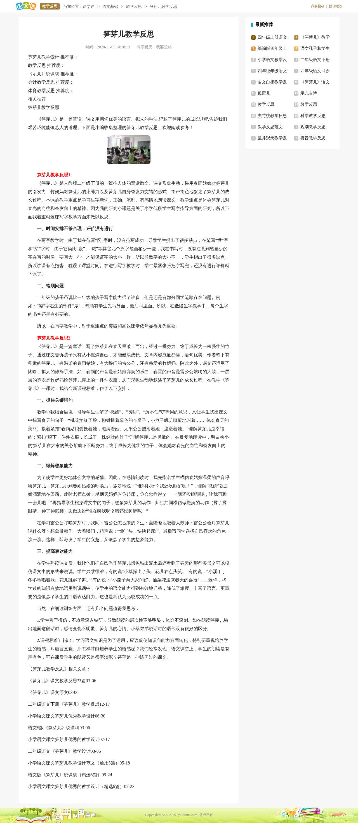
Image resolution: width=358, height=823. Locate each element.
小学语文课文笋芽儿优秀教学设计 (61, 716)
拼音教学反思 (313, 138)
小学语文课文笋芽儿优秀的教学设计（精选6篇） (76, 786)
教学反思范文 (270, 127)
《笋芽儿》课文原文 (48, 692)
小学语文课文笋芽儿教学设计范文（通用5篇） (74, 763)
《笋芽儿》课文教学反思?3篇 (57, 680)
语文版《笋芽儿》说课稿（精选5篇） (65, 774)
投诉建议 (335, 6)
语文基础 (110, 6)
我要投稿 (317, 6)
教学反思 (50, 6)
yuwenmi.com (187, 815)
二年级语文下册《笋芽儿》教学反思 (64, 704)
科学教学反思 (313, 115)
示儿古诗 (308, 93)
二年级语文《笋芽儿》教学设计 (59, 751)
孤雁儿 (264, 93)
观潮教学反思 (313, 127)
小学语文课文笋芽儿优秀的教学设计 (64, 739)
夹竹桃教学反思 (272, 115)
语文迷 (89, 6)
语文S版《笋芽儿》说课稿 (54, 727)
